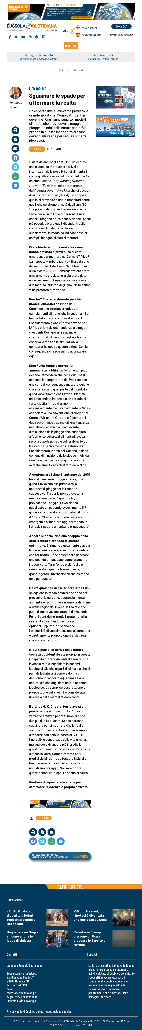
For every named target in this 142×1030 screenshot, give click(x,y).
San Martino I (103, 55)
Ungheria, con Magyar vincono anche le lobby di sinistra (23, 936)
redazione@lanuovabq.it (21, 993)
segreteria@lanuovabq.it (22, 997)
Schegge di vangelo (39, 55)
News (89, 27)
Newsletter (121, 34)
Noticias (91, 34)
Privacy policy (15, 1011)
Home (63, 70)
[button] (71, 45)
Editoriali (78, 70)
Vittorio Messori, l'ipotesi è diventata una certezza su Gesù (90, 915)
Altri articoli (71, 887)
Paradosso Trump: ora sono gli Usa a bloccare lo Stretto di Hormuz (90, 938)
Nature (51, 271)
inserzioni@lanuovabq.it (21, 1001)
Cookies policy (34, 1011)
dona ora (121, 26)
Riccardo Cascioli (15, 105)
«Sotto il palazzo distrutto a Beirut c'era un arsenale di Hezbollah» (21, 917)
